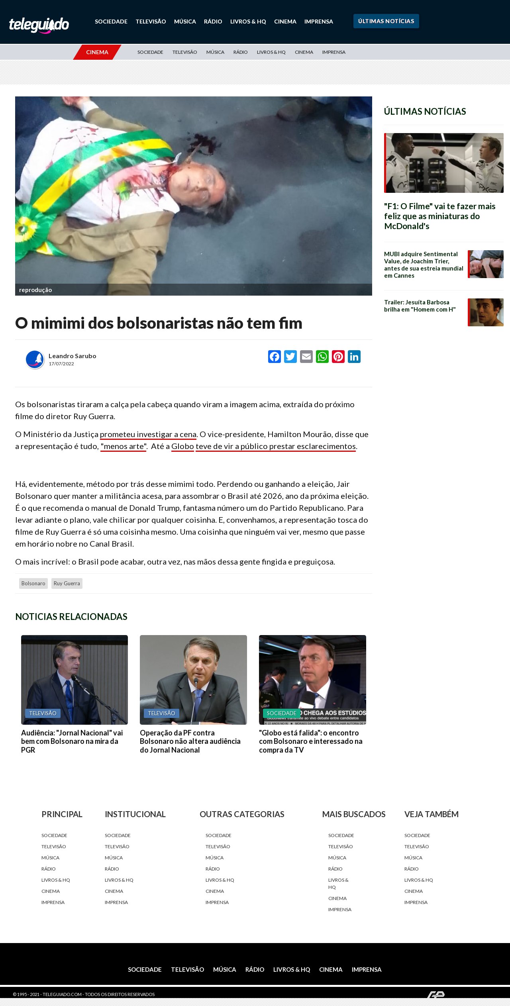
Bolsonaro (33, 583)
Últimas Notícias (386, 21)
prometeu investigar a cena (148, 434)
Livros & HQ (248, 21)
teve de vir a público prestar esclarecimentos (276, 446)
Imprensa (318, 21)
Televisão (150, 21)
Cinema (285, 21)
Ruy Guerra (67, 583)
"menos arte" (123, 446)
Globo (182, 446)
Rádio (213, 21)
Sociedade (111, 21)
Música (185, 21)
